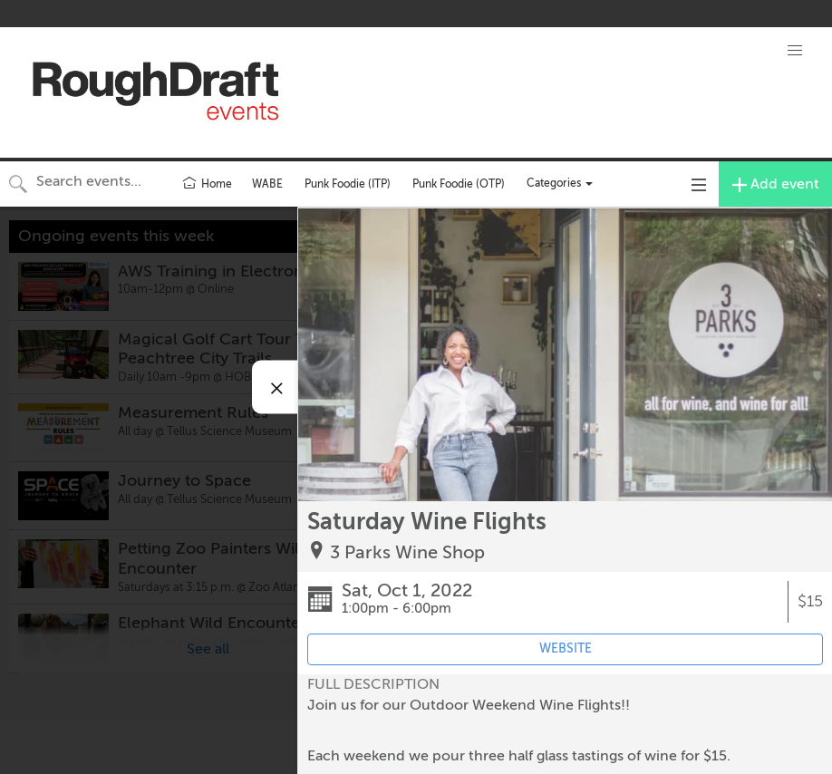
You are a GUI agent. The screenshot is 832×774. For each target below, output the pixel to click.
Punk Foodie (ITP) (348, 184)
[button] (794, 50)
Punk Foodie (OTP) (458, 184)
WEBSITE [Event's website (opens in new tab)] (565, 648)
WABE (267, 184)
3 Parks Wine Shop (407, 552)
